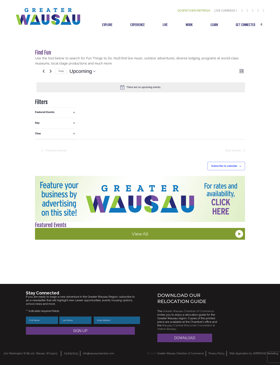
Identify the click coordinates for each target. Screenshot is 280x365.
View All (140, 234)
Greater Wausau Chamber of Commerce (188, 311)
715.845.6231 (71, 353)
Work (189, 25)
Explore (107, 25)
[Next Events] (50, 71)
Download (184, 338)
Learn (214, 25)
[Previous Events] (43, 71)
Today (61, 71)
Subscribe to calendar (224, 165)
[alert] (140, 87)
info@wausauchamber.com (98, 353)
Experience (137, 25)
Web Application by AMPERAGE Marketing (253, 353)
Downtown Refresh (194, 10)
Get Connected (245, 25)
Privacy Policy (217, 353)
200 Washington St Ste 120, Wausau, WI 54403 (30, 353)
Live (165, 25)
